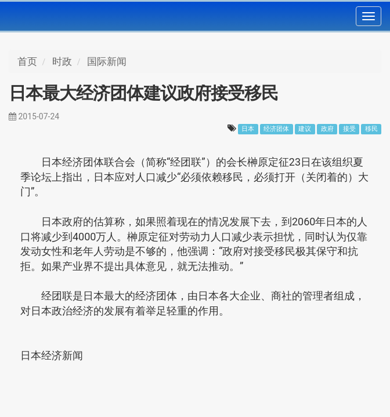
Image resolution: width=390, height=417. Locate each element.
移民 (371, 129)
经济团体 (276, 129)
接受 (349, 129)
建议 (304, 129)
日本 (247, 129)
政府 (327, 129)
